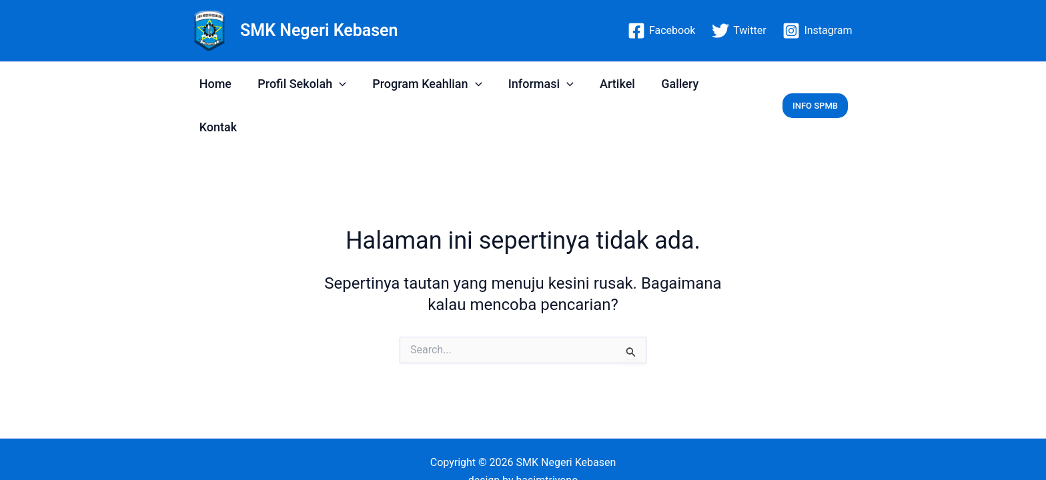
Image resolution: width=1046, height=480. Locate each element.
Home (214, 84)
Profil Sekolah (298, 83)
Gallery (667, 84)
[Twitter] (739, 30)
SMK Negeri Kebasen (319, 30)
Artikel (607, 84)
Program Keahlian (421, 83)
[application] (336, 83)
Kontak (729, 84)
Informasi (533, 83)
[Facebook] (662, 30)
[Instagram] (817, 30)
